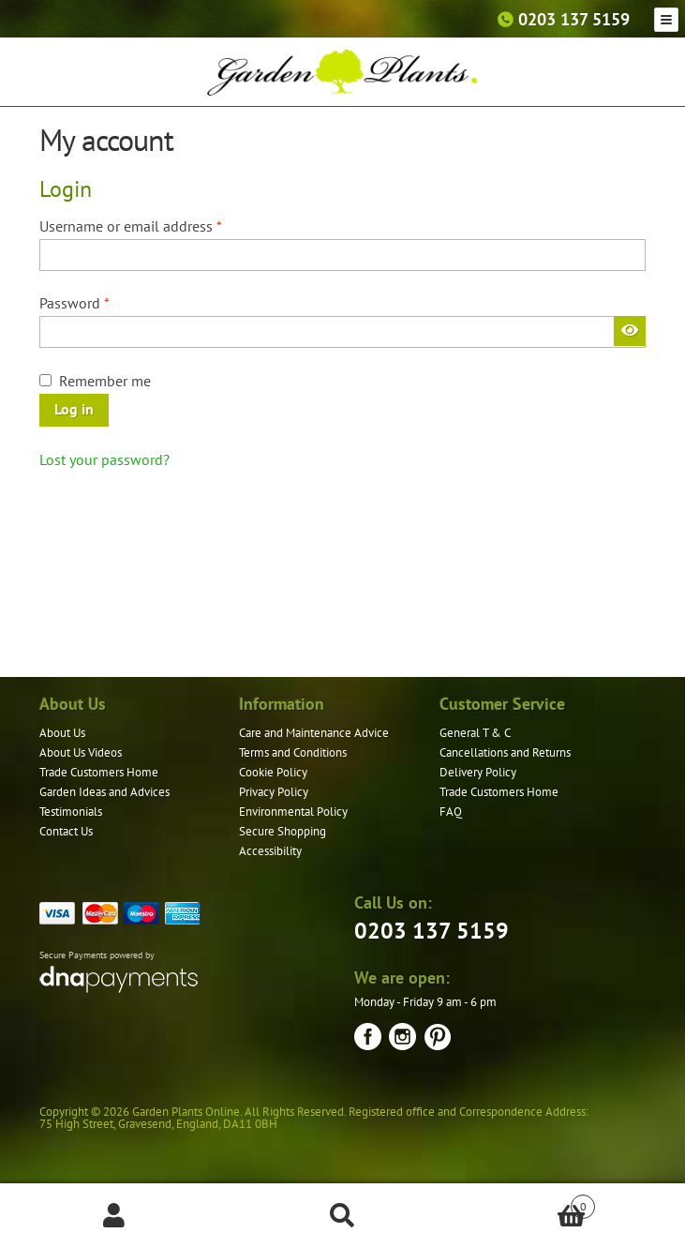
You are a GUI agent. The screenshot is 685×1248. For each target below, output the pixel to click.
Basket (525, 1202)
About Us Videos (80, 752)
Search (343, 1216)
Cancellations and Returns (505, 752)
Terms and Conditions (293, 752)
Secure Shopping (282, 831)
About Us (62, 733)
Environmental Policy (293, 811)
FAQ (450, 811)
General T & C (475, 733)
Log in (74, 408)
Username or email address (158, 225)
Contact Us (66, 831)
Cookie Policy (273, 772)
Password (102, 302)
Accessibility (270, 851)
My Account (114, 1216)
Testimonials (70, 811)
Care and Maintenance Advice (314, 733)
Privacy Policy (273, 792)
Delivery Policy (477, 772)
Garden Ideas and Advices (104, 792)
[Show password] (630, 331)
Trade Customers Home (98, 772)
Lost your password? (104, 459)
